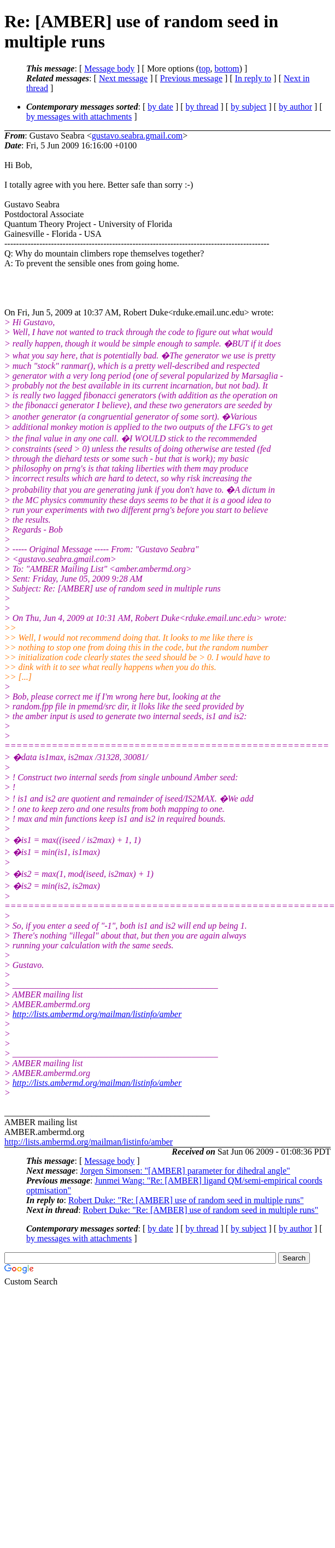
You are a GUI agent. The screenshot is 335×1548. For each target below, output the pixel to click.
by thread (202, 106)
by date (160, 106)
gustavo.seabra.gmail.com (137, 135)
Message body (109, 68)
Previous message (191, 78)
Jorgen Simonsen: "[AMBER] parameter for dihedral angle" (185, 1170)
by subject (248, 106)
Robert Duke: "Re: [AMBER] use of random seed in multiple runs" (186, 1200)
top (204, 68)
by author (295, 106)
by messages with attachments (79, 116)
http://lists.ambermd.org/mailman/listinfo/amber (97, 1014)
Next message (123, 78)
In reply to (253, 78)
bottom (226, 68)
